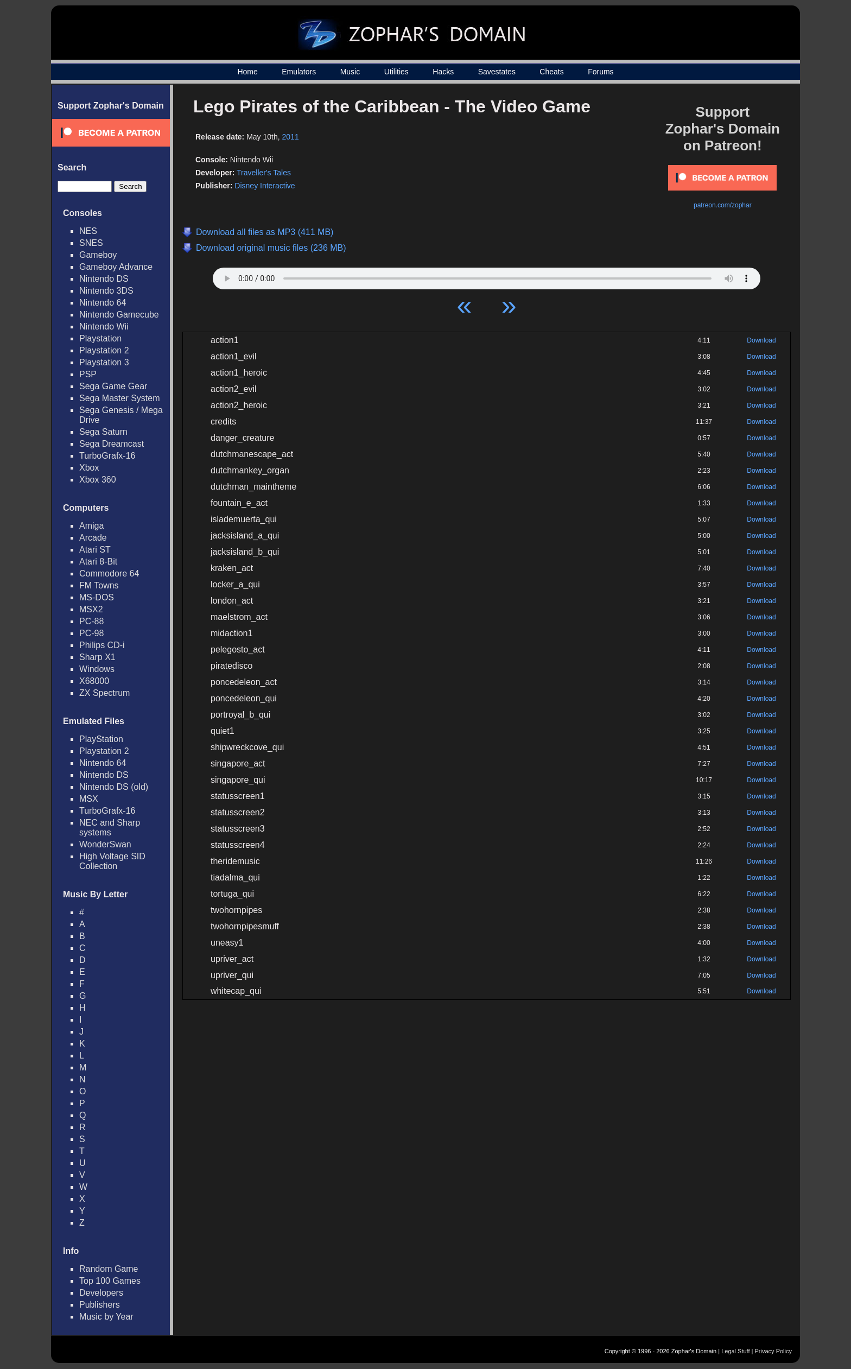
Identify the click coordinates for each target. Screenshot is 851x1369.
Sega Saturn (103, 431)
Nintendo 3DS (106, 290)
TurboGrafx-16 (107, 455)
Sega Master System (119, 398)
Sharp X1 (97, 657)
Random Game (108, 1268)
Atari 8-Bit (98, 561)
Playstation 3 (104, 362)
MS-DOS (96, 597)
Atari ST (95, 549)
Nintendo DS (104, 278)
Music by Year (106, 1316)
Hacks (443, 71)
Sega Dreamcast (111, 443)
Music (350, 71)
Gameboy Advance (116, 266)
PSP (88, 374)
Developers (101, 1292)
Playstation (100, 338)
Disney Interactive (264, 185)
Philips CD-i (102, 645)
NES (88, 231)
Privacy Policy (773, 1351)
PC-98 (91, 633)
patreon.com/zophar (723, 205)
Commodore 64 (109, 573)
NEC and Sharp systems (109, 827)
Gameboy (98, 254)
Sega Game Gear (113, 386)
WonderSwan (105, 844)
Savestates (497, 71)
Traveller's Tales (264, 172)
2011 (290, 136)
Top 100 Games (110, 1280)
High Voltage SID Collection (112, 861)
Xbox (89, 467)
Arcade (93, 537)
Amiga (91, 525)
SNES (91, 243)
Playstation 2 (104, 350)
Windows (97, 669)
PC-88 (91, 621)
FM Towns (99, 585)
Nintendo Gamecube (119, 314)
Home (247, 71)
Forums (600, 71)
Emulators (299, 71)
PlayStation (101, 739)
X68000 (94, 681)
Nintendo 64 (102, 302)
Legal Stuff (735, 1351)
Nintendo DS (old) (113, 786)
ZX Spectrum (104, 693)
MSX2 (91, 609)
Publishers (99, 1304)
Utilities (396, 71)
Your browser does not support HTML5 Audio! (486, 275)
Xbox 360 (97, 479)
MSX (88, 798)
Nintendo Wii (104, 326)
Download (761, 340)
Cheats (551, 71)
